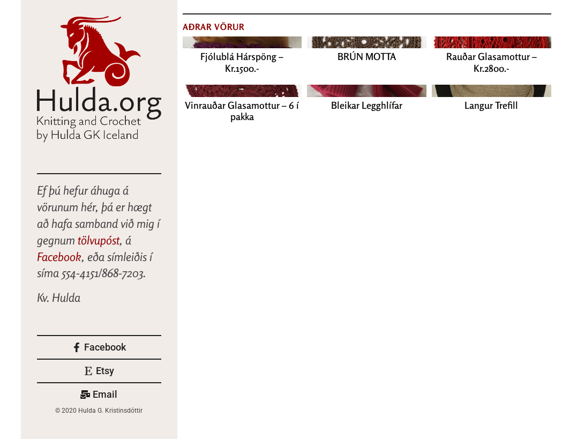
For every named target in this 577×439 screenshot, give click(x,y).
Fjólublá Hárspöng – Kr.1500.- (241, 62)
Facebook (59, 257)
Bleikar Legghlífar (366, 105)
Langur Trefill (491, 105)
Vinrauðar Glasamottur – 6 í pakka (242, 111)
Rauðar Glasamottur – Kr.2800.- (491, 62)
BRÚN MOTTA (367, 56)
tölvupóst (98, 240)
